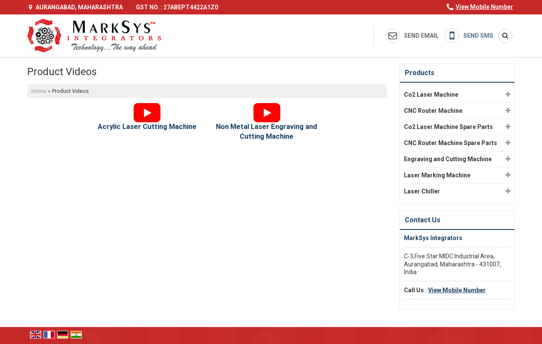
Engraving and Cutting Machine (448, 159)
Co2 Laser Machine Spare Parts (448, 126)
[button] (484, 6)
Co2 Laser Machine (431, 94)
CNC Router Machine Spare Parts (450, 143)
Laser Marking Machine (437, 175)
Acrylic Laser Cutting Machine (147, 126)
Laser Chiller (422, 191)
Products (419, 73)
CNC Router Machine (433, 110)
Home (38, 91)
